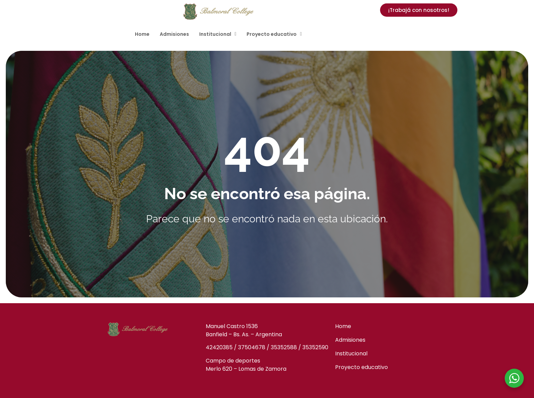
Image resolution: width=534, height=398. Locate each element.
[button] (217, 34)
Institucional (217, 34)
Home (142, 34)
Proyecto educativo (274, 34)
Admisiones (174, 34)
